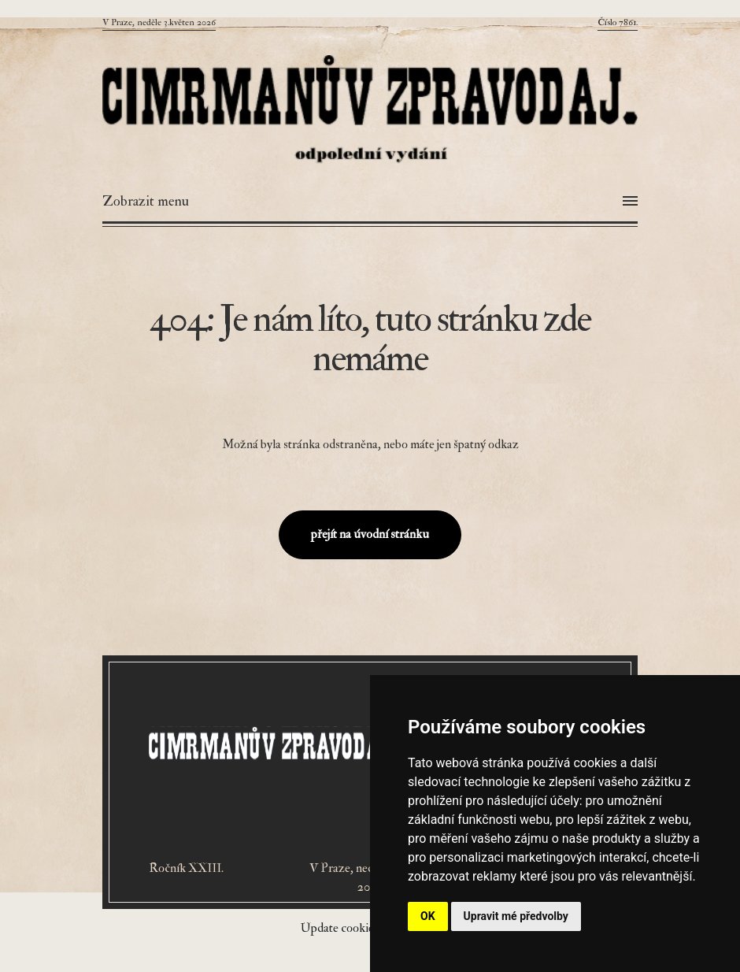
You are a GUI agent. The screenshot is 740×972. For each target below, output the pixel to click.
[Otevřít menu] (370, 201)
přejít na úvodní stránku (370, 534)
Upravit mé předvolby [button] (516, 916)
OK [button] (427, 916)
